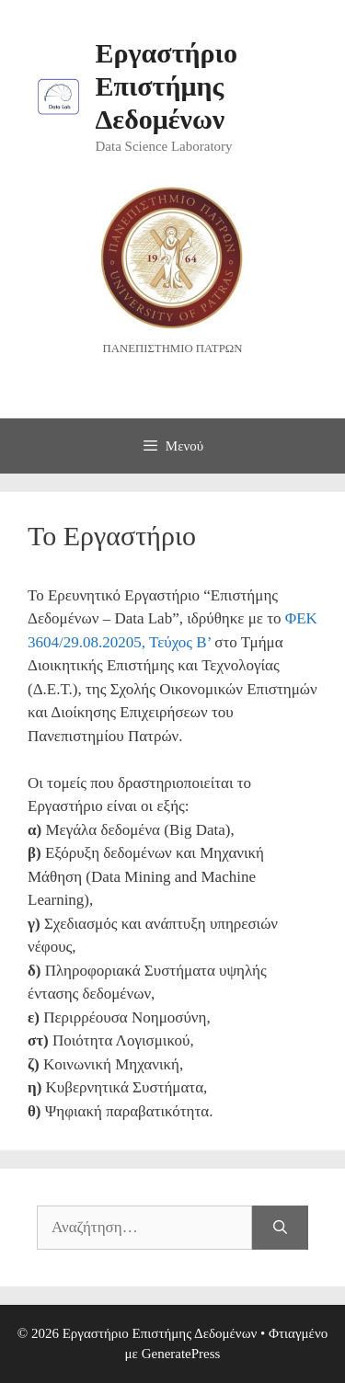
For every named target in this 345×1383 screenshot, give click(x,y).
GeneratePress (181, 1353)
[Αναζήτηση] (280, 1228)
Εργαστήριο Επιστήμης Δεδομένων (166, 86)
